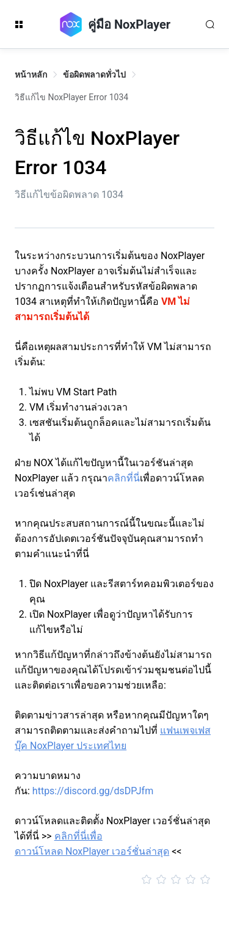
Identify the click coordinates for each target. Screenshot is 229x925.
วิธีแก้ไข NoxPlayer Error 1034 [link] (71, 97)
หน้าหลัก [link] (31, 74)
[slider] (114, 880)
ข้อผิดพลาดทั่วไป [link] (94, 74)
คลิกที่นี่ (123, 478)
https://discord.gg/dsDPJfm (92, 791)
